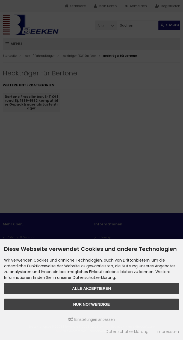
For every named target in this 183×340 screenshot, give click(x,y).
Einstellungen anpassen (91, 319)
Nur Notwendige (91, 304)
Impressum (168, 331)
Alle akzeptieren (91, 288)
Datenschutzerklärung (127, 331)
